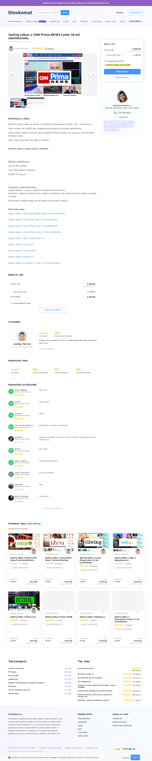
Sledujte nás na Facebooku (122, 725)
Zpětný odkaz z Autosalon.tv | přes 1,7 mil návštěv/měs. (34, 263)
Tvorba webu (82, 732)
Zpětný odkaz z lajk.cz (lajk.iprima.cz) (26, 238)
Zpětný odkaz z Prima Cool (21, 244)
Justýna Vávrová (21, 48)
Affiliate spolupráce (120, 722)
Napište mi (123, 117)
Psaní (80, 729)
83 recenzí (49, 49)
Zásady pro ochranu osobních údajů (22, 747)
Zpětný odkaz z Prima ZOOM (21, 251)
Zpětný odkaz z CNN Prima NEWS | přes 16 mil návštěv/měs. (37, 214)
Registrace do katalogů (19, 529)
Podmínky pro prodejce (74, 747)
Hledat (65, 13)
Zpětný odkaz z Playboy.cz (20, 257)
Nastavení (126, 758)
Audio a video (83, 736)
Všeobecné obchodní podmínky (50, 747)
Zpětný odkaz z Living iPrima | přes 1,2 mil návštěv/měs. (34, 232)
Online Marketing (84, 718)
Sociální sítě (82, 722)
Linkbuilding (33, 523)
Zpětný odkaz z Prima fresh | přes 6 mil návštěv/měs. (33, 220)
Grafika (80, 725)
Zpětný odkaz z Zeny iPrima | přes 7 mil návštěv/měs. (33, 226)
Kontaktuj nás (117, 718)
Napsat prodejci (122, 77)
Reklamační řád (91, 747)
